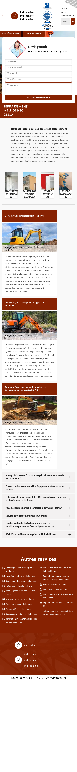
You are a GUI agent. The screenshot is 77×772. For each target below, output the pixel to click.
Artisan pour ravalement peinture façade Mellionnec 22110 (58, 613)
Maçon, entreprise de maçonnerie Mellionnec (58, 596)
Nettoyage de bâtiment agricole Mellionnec (20, 569)
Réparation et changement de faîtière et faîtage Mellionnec (56, 578)
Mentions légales (56, 678)
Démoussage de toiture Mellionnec (21, 614)
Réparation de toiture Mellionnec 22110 (58, 604)
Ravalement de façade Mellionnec (21, 581)
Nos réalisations (10, 33)
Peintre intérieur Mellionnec (18, 609)
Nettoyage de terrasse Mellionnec (21, 599)
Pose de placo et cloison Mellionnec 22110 (21, 593)
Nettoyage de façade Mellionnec (20, 586)
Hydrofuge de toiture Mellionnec (20, 576)
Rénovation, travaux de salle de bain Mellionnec (57, 569)
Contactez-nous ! (33, 33)
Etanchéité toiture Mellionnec (56, 589)
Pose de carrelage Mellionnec (19, 604)
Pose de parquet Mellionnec (55, 584)
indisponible (27, 12)
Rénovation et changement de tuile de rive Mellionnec (21, 621)
